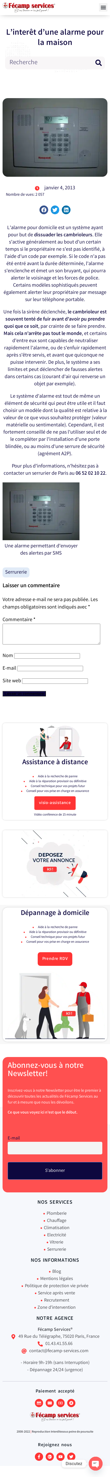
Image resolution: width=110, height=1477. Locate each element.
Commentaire (19, 620)
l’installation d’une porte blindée (52, 443)
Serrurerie (16, 572)
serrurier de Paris (50, 473)
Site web (12, 685)
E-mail (9, 672)
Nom (8, 659)
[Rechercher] (98, 63)
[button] (103, 7)
